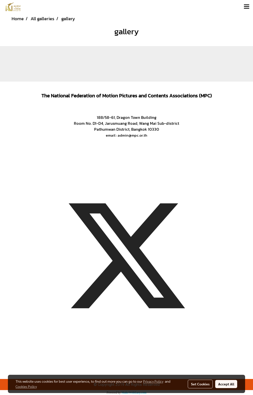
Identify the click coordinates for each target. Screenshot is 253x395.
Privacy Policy (153, 381)
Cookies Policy (26, 386)
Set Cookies (200, 384)
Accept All (226, 384)
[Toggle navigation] (246, 6)
